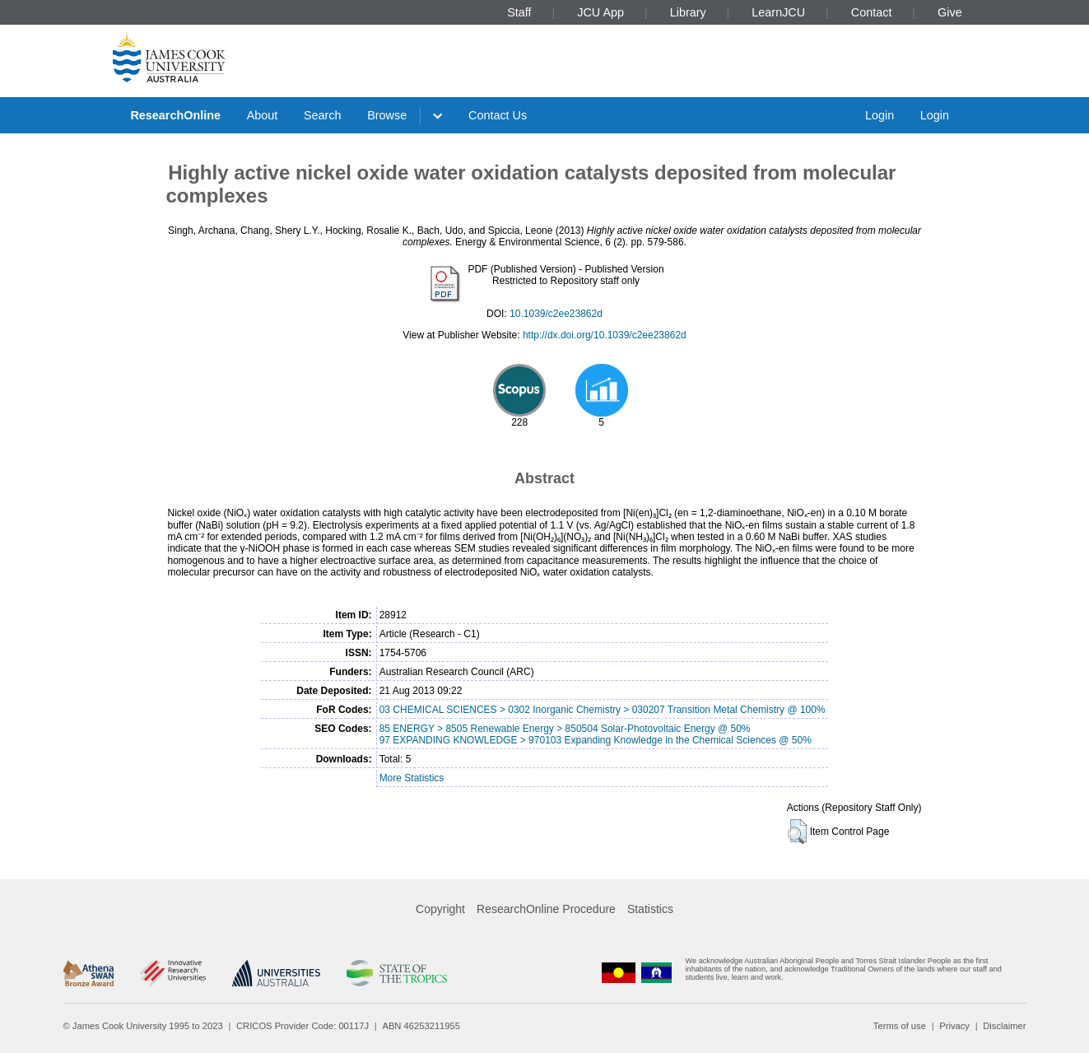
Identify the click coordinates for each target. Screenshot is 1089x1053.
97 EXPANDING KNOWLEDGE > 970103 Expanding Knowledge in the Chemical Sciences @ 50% (595, 740)
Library (688, 12)
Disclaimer (1004, 1026)
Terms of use (899, 1026)
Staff (519, 12)
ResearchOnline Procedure (546, 909)
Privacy (954, 1026)
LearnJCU (778, 12)
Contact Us (497, 115)
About (262, 115)
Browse (387, 115)
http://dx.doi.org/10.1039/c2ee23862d (604, 335)
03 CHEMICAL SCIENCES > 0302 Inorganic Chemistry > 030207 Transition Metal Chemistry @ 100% (602, 709)
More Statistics (411, 778)
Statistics (650, 909)
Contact (871, 12)
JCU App (600, 12)
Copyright (440, 909)
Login (879, 115)
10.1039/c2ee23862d (556, 313)
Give (950, 12)
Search (323, 115)
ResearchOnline (175, 115)
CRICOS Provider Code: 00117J (302, 1026)
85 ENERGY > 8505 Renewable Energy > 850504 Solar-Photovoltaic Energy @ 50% (565, 728)
